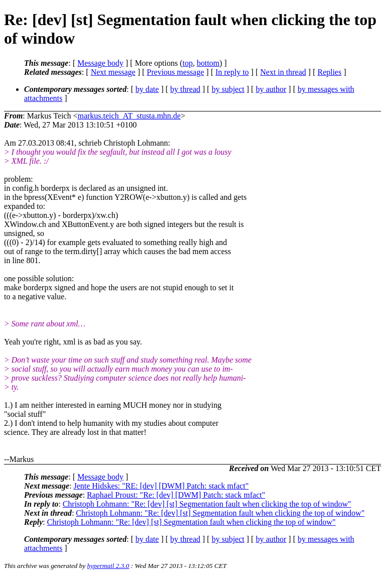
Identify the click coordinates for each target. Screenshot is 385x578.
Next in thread (283, 72)
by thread (185, 89)
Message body (100, 63)
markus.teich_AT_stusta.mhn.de (129, 115)
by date (147, 89)
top (187, 63)
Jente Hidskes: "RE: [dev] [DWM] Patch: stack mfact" (161, 486)
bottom (208, 63)
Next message (113, 72)
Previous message (175, 72)
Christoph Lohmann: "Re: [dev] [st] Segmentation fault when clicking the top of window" (207, 504)
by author (271, 89)
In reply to (232, 72)
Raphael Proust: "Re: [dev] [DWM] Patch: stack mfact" (176, 495)
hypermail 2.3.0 (108, 565)
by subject (228, 89)
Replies (329, 72)
